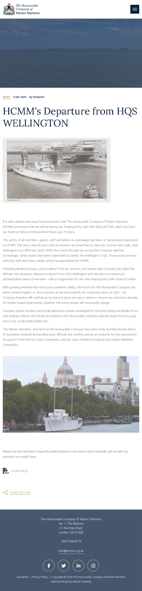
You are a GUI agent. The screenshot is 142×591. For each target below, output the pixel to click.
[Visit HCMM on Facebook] (49, 565)
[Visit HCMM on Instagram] (93, 565)
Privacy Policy (40, 577)
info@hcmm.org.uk (71, 550)
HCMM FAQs (19, 471)
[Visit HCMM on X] (64, 565)
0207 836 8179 (71, 541)
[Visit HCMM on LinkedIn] (78, 565)
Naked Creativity (82, 581)
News (6, 97)
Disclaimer (23, 577)
